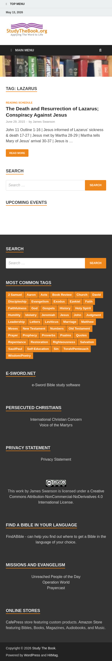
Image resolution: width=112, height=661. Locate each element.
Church (82, 294)
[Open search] (100, 50)
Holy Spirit (83, 308)
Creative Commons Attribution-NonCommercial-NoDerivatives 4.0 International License (56, 496)
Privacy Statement (56, 459)
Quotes (81, 335)
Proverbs (48, 335)
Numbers (57, 328)
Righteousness (64, 342)
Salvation (87, 342)
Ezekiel (75, 301)
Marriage (69, 322)
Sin (56, 349)
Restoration (39, 342)
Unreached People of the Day (56, 577)
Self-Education (38, 349)
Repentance (17, 342)
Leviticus (52, 322)
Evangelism (40, 301)
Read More (15, 151)
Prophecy (30, 335)
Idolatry (31, 315)
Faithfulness (17, 308)
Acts (44, 294)
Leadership (16, 322)
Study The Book (43, 648)
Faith (89, 301)
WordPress (32, 655)
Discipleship (17, 301)
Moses (13, 328)
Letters (35, 322)
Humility (14, 315)
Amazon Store (90, 622)
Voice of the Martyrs (55, 425)
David (96, 294)
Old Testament (79, 328)
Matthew (87, 322)
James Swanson (44, 121)
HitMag (52, 655)
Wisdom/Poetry (19, 355)
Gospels (48, 308)
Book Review (62, 294)
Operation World (56, 582)
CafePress (14, 622)
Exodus (59, 301)
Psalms (65, 335)
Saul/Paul (15, 349)
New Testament (34, 328)
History (65, 308)
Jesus (64, 315)
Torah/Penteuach (75, 349)
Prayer (13, 335)
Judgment (93, 315)
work (20, 491)
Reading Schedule (19, 102)
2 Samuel (15, 294)
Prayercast (56, 588)
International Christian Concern (56, 419)
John (77, 315)
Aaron (31, 294)
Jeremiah (48, 315)
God (35, 308)
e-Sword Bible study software (56, 385)
